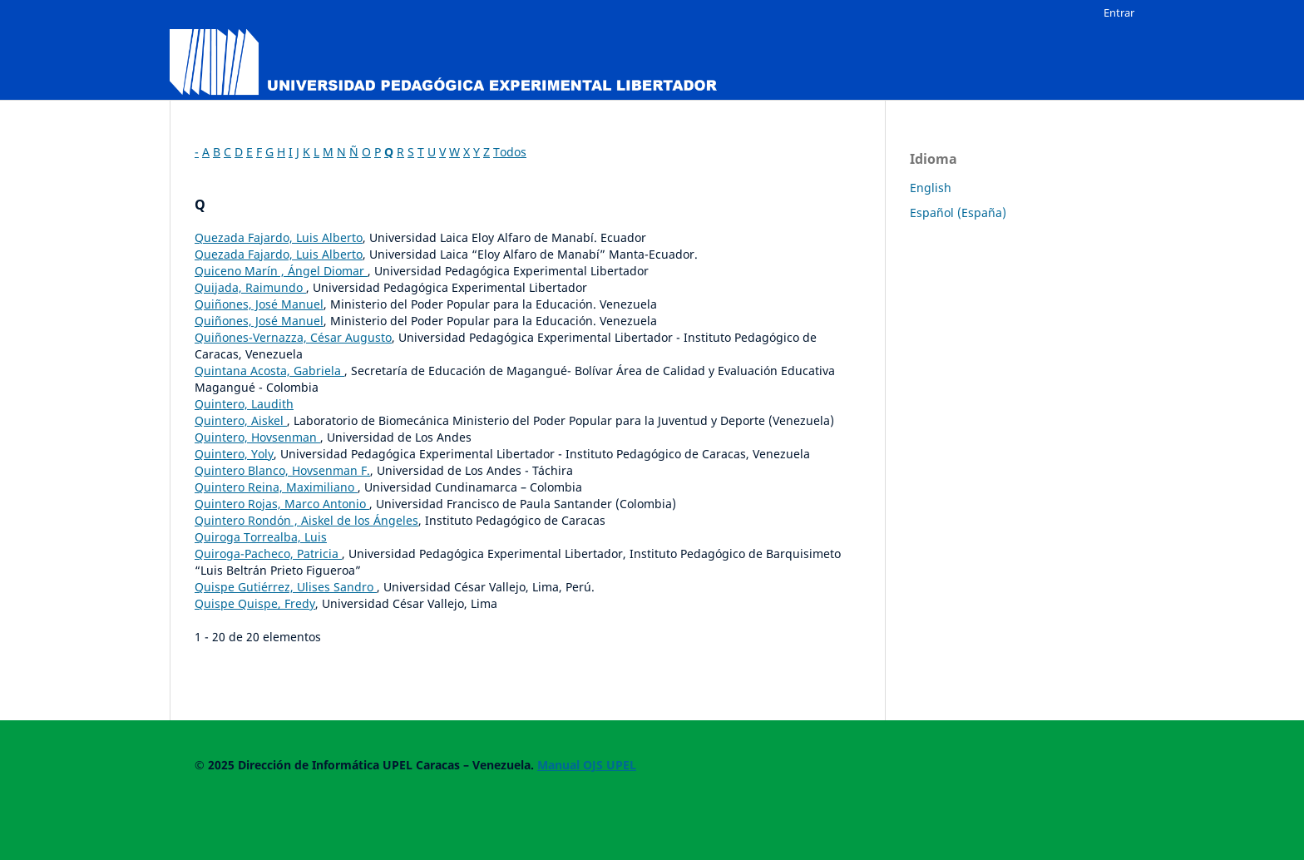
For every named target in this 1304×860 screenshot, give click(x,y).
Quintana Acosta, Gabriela (269, 370)
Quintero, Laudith (244, 404)
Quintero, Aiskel (241, 420)
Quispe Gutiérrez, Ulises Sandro (286, 587)
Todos (509, 152)
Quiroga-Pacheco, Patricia (268, 553)
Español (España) (958, 212)
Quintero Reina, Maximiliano (276, 487)
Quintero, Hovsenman (257, 437)
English (930, 187)
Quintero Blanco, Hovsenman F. (282, 470)
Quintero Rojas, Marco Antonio (282, 504)
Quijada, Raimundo (250, 287)
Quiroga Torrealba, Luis (261, 537)
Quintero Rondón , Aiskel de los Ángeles (306, 520)
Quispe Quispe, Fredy (255, 603)
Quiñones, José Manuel (259, 304)
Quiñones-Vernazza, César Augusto (293, 337)
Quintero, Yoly (234, 454)
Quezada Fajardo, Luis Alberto (279, 237)
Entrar (1119, 12)
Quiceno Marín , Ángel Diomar (281, 271)
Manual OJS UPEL (586, 765)
